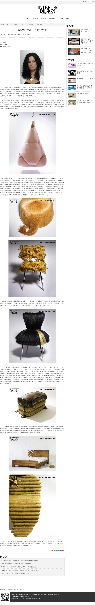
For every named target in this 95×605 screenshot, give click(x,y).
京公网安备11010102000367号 (32, 598)
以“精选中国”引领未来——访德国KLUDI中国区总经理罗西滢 (16, 563)
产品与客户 (22, 24)
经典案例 (70, 26)
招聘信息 (16, 589)
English (85, 2)
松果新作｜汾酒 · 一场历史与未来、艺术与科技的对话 (87, 41)
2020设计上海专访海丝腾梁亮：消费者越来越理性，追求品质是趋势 (18, 567)
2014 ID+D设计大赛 (83, 93)
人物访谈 (15, 24)
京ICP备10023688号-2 (18, 598)
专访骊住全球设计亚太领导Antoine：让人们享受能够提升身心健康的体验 (19, 560)
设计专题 (70, 60)
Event (27, 18)
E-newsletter (92, 2)
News (61, 18)
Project (35, 18)
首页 (10, 24)
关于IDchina (3, 589)
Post (67, 18)
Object (43, 18)
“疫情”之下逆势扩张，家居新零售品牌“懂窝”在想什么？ (15, 573)
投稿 (21, 589)
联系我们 (10, 589)
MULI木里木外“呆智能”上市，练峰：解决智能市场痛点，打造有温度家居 (19, 570)
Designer (52, 18)
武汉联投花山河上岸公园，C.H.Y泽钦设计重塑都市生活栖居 (87, 50)
